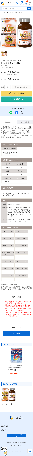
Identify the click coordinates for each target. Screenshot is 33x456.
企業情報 (9, 442)
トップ (3, 12)
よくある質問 (25, 122)
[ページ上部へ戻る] (29, 451)
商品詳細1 (8, 122)
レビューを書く (16, 333)
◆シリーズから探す (12, 12)
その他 (20, 12)
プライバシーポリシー (16, 445)
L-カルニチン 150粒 (6, 404)
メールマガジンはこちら (16, 435)
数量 (2, 87)
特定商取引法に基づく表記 (19, 442)
